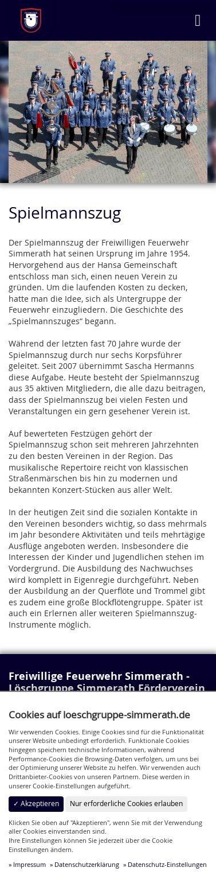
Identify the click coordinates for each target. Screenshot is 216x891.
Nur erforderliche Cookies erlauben (126, 803)
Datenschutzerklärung (86, 864)
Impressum (29, 864)
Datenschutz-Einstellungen (167, 864)
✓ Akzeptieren (36, 803)
